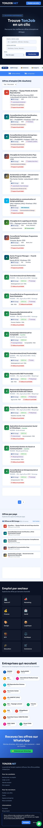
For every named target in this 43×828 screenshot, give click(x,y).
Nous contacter (7, 800)
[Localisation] (21, 48)
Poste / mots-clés (13, 39)
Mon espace (6, 785)
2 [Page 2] (23, 502)
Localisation (11, 45)
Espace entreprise (7, 798)
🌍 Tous (5, 67)
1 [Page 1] (19, 502)
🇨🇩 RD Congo (14, 67)
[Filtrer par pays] (14, 55)
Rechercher (32, 54)
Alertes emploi (6, 782)
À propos (5, 808)
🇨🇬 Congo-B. (35, 67)
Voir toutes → (37, 521)
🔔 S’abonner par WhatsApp (21, 751)
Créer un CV (6, 780)
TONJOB (10, 3)
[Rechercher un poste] (21, 42)
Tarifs (4, 795)
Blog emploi (6, 811)
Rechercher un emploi (9, 777)
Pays (5, 52)
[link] (21, 99)
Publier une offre (33, 3)
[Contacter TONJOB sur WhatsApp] (39, 823)
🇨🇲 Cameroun (24, 67)
